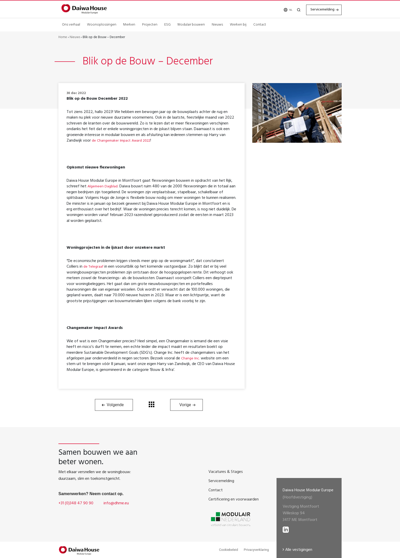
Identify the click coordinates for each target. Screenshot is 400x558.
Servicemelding (318, 9)
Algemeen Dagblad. (104, 186)
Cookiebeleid (228, 550)
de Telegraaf (94, 267)
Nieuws (217, 24)
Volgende (115, 404)
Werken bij (238, 24)
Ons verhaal (71, 24)
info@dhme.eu (116, 503)
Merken (129, 24)
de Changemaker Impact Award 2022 (124, 141)
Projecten (149, 24)
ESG (167, 24)
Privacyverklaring (256, 550)
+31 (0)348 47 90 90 (75, 503)
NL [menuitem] (283, 9)
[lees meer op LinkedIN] (286, 528)
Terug (151, 404)
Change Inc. (191, 358)
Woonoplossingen (101, 24)
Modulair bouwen (191, 24)
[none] (283, 10)
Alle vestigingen (298, 550)
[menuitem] (283, 10)
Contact (259, 24)
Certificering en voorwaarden (233, 500)
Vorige (185, 404)
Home (62, 38)
